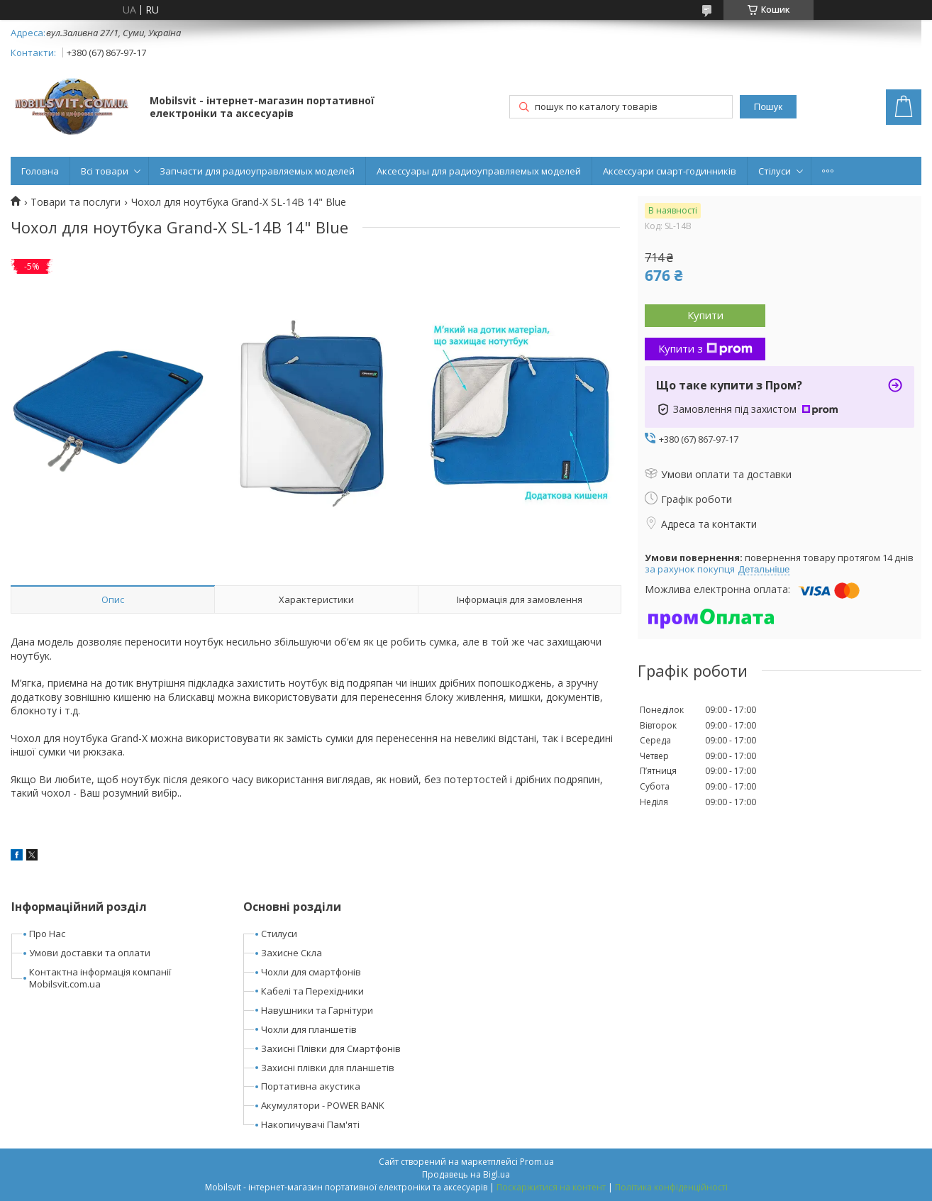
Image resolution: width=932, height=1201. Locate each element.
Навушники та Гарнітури (317, 1010)
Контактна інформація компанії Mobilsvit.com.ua (100, 977)
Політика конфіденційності (671, 1187)
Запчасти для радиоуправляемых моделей (257, 171)
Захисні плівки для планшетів (327, 1067)
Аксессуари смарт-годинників (669, 171)
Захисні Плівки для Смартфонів (331, 1048)
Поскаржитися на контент (551, 1187)
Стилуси (279, 933)
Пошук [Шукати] (768, 106)
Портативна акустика (310, 1086)
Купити (705, 315)
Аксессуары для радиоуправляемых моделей (479, 171)
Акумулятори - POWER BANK (322, 1105)
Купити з (705, 348)
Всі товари (104, 171)
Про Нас (47, 933)
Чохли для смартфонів (311, 971)
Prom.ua (537, 1162)
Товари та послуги (75, 202)
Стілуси (774, 171)
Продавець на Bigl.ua (466, 1174)
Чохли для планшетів (309, 1029)
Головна (40, 171)
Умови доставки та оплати (89, 952)
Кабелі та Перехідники (312, 991)
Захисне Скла (291, 952)
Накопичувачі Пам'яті (310, 1124)
